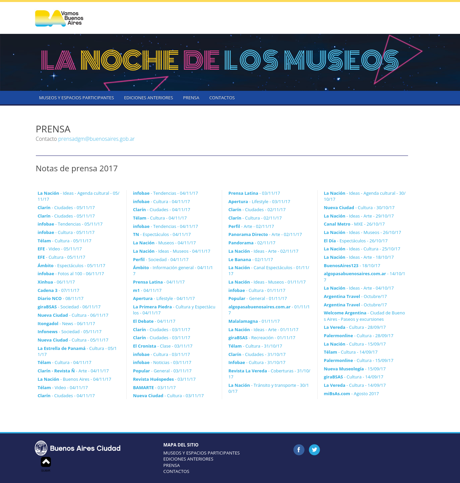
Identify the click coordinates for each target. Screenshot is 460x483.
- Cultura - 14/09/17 (351, 352)
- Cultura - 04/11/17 (64, 362)
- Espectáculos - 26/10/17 (356, 241)
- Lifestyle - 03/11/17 (259, 201)
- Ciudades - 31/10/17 (257, 354)
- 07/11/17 (58, 290)
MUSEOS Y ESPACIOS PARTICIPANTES (76, 98)
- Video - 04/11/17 (63, 387)
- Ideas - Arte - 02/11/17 (263, 251)
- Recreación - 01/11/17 (261, 338)
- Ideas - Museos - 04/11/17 (171, 251)
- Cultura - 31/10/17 (255, 346)
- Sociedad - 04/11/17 (161, 259)
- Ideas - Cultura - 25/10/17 (362, 249)
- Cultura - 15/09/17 (355, 344)
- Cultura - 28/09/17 (355, 327)
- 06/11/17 (56, 282)
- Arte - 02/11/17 (251, 226)
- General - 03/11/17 (162, 371)
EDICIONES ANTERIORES (148, 98)
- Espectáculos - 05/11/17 (71, 265)
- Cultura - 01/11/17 (256, 290)
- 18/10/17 (352, 265)
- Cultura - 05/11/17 (66, 232)
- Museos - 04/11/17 (164, 243)
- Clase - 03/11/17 (163, 346)
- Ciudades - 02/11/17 (257, 209)
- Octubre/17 (355, 296)
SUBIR (46, 464)
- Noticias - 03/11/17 (162, 362)
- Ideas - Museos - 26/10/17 (362, 232)
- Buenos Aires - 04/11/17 (74, 379)
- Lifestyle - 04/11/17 (164, 298)
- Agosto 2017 (351, 393)
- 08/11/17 (60, 298)
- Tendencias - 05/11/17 (70, 224)
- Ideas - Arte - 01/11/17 (263, 329)
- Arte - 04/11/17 (73, 371)
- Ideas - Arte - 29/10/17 (359, 216)
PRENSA (191, 98)
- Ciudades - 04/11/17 (66, 396)
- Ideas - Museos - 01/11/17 (267, 282)
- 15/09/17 (355, 369)
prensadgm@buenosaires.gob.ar (96, 138)
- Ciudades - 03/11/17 (161, 329)
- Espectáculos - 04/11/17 (162, 234)
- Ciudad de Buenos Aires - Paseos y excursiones (364, 316)
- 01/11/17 (254, 321)
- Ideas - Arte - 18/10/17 (359, 257)
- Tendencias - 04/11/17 (165, 193)
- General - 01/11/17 (257, 298)
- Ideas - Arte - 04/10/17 (359, 288)
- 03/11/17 (164, 379)
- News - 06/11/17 (66, 323)
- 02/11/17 (251, 243)
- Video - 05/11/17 (60, 249)
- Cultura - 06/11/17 (73, 315)
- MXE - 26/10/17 (354, 224)
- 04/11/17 (159, 282)
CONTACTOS (222, 98)
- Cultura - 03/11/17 (161, 354)
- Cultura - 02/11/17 (255, 218)
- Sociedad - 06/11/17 (69, 307)
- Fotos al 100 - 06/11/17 (71, 273)
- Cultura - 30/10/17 (359, 207)
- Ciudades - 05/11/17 (66, 207)
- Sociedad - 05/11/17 (70, 331)
